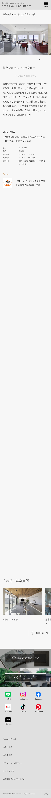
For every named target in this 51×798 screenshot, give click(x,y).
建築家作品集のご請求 (25, 658)
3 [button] (46, 60)
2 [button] (42, 60)
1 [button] (39, 60)
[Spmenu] (46, 4)
